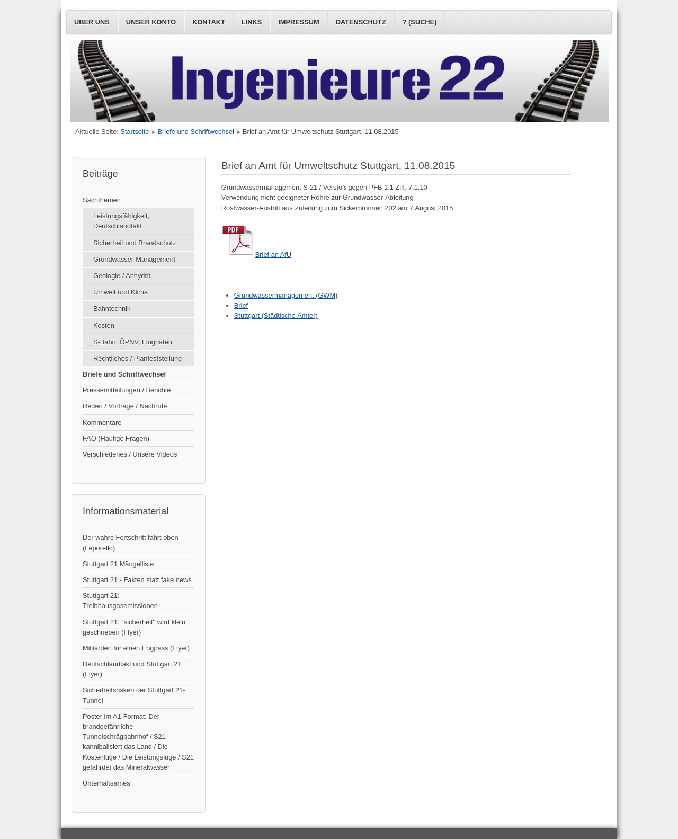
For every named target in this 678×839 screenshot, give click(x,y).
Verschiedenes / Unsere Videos (130, 454)
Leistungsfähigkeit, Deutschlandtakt (121, 221)
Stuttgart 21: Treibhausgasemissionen (120, 601)
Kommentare (102, 422)
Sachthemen (102, 200)
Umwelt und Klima (120, 292)
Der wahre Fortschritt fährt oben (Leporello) (131, 542)
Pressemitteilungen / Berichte (127, 390)
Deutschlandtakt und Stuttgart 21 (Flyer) (132, 669)
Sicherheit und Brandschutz (134, 243)
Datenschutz (361, 22)
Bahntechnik (111, 309)
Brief (241, 305)
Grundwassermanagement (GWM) (286, 295)
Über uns (92, 22)
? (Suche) (420, 22)
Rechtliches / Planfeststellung (137, 358)
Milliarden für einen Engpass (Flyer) (136, 648)
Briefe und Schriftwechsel (196, 132)
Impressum (298, 22)
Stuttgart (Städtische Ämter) (276, 315)
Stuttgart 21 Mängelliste (118, 564)
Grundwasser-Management (134, 259)
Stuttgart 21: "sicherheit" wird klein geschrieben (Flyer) (134, 627)
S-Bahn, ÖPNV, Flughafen (132, 342)
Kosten (103, 325)
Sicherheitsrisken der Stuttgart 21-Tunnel (134, 695)
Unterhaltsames (106, 783)
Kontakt (208, 22)
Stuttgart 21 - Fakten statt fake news (137, 580)
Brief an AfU (256, 254)
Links (252, 22)
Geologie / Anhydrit (121, 276)
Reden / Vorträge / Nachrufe (125, 406)
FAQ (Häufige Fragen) (116, 438)
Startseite (134, 132)
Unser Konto (151, 22)
